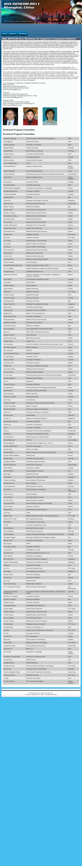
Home (5, 33)
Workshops (23, 33)
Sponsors (12, 33)
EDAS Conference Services (44, 693)
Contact (27, 694)
